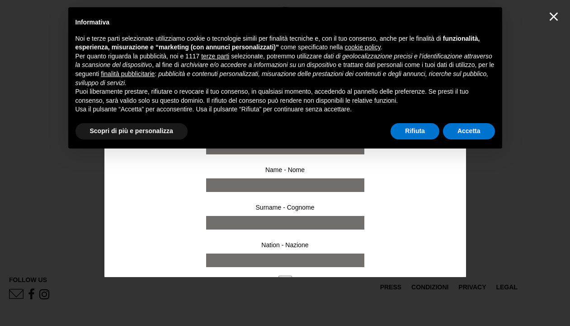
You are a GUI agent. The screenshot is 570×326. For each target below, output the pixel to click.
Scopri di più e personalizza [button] (131, 130)
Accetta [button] (468, 130)
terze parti (215, 56)
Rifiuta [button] (415, 130)
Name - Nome (285, 169)
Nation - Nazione (284, 245)
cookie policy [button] (362, 47)
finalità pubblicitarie (128, 73)
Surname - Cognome (285, 207)
